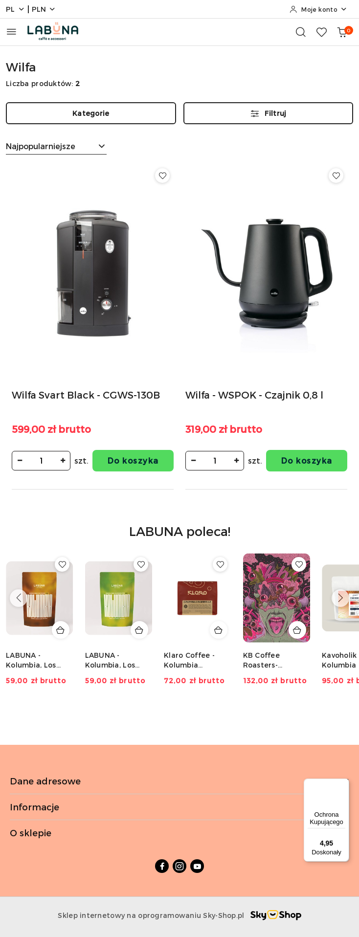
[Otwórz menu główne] (11, 31)
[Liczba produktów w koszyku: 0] (342, 31)
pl (15, 9)
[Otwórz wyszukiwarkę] (300, 31)
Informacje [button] (179, 807)
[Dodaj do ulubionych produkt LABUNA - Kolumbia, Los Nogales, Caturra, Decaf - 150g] (62, 564)
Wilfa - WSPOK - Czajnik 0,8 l (254, 395)
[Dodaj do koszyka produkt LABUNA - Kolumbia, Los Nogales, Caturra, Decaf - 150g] (60, 630)
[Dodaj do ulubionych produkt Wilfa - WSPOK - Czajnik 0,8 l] (336, 175)
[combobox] (56, 146)
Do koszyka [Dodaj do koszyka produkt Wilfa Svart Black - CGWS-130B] (133, 460)
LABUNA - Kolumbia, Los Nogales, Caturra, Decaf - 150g (37, 660)
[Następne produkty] (340, 598)
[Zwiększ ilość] (62, 460)
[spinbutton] (41, 460)
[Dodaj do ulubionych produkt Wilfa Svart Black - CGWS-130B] (162, 175)
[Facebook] (162, 866)
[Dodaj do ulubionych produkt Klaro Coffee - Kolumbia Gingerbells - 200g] (220, 564)
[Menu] (343, 784)
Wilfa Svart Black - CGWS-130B (86, 395)
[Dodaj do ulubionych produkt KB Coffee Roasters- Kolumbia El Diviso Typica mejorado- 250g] (299, 564)
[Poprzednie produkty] (18, 598)
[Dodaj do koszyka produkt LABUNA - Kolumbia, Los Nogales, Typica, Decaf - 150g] (139, 630)
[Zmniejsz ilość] (19, 460)
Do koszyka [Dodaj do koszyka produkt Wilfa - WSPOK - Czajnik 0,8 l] (307, 460)
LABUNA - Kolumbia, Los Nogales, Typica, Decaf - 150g (114, 660)
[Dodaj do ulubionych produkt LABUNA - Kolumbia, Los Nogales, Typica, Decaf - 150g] (141, 564)
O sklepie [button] (179, 832)
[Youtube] (197, 866)
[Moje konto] (318, 9)
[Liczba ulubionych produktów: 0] (321, 31)
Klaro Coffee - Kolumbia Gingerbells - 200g (189, 660)
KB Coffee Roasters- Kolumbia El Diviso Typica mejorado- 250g (276, 660)
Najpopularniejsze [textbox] (40, 146)
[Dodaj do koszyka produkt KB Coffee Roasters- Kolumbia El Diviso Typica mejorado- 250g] (297, 630)
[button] (179, 538)
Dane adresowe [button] (179, 781)
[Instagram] (179, 866)
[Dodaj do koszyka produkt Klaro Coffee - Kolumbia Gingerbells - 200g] (218, 630)
